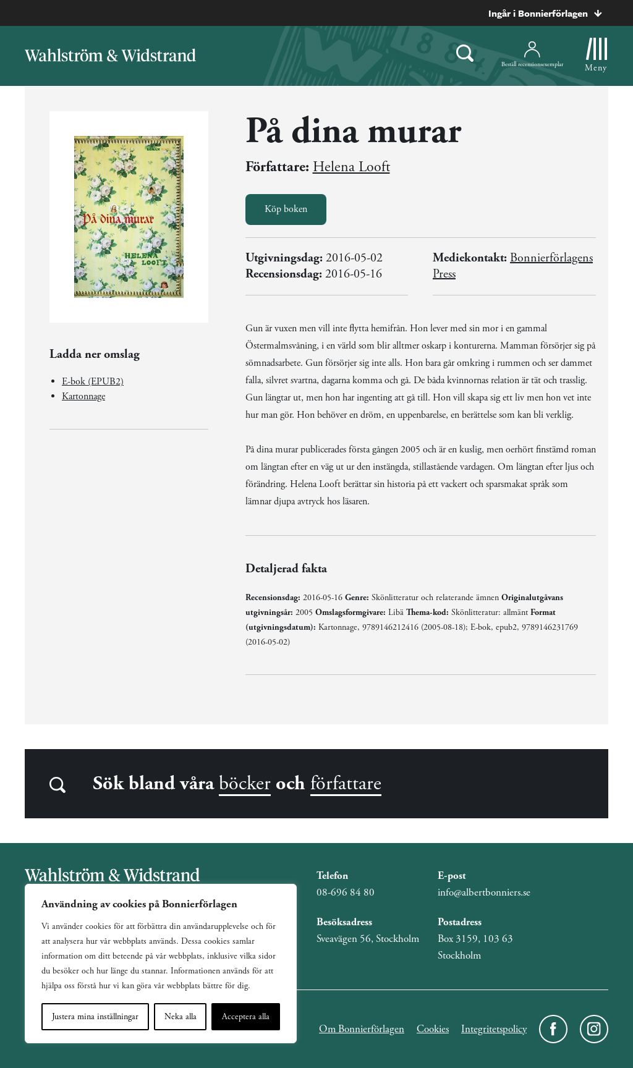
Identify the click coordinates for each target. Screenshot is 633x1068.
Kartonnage (83, 396)
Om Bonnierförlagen (361, 1029)
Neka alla (180, 1016)
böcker (245, 783)
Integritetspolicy (494, 1029)
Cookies (433, 1029)
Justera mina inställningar (95, 1016)
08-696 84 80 (345, 892)
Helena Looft (351, 167)
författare (345, 783)
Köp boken (286, 209)
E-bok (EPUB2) (93, 381)
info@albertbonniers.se (484, 892)
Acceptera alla (246, 1016)
